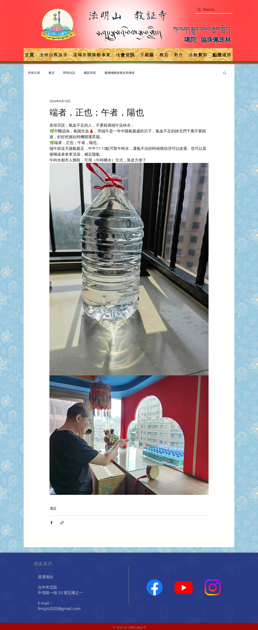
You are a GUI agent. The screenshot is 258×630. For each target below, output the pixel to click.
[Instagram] (212, 587)
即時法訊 (69, 73)
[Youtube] (183, 587)
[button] (225, 72)
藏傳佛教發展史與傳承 (119, 73)
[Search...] (213, 10)
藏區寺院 (90, 73)
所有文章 (34, 73)
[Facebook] (154, 587)
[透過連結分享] (62, 523)
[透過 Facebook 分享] (51, 523)
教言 (52, 73)
